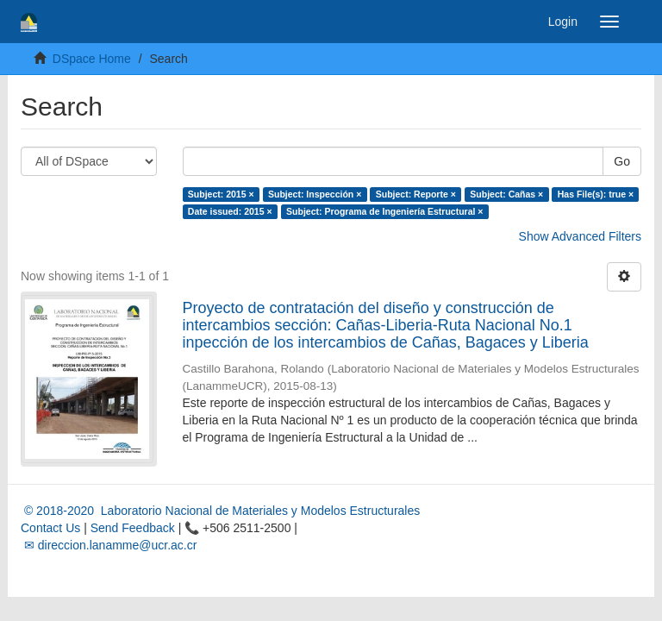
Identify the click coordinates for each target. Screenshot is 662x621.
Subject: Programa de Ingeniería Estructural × (384, 211)
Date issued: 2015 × (230, 211)
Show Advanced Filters (580, 236)
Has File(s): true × (596, 194)
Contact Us (50, 528)
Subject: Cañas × (506, 194)
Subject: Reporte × (416, 194)
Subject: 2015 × (221, 194)
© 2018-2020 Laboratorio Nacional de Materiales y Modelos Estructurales (220, 511)
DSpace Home (92, 59)
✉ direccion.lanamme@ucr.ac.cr (109, 545)
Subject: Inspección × (314, 194)
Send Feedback (133, 528)
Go (622, 161)
